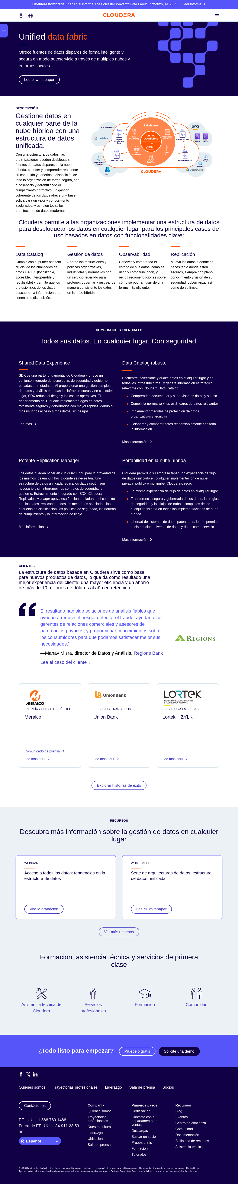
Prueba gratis (142, 1142)
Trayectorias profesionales (75, 1087)
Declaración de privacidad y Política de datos (116, 1168)
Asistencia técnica (189, 1147)
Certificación (141, 1111)
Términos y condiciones (82, 1168)
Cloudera (129, 473)
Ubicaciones (97, 1139)
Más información (137, 442)
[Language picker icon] (30, 16)
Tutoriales (139, 1154)
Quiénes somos (32, 1087)
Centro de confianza (190, 1123)
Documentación (187, 1135)
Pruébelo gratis (137, 1051)
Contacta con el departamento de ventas (144, 1121)
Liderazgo (113, 1087)
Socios (168, 1087)
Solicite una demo (179, 1051)
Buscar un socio (144, 1136)
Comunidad (184, 1129)
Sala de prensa (142, 1087)
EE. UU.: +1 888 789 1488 (42, 1120)
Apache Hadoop (26, 1171)
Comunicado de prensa (43, 751)
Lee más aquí (35, 759)
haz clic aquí (191, 1171)
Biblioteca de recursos (192, 1141)
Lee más (28, 424)
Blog (178, 1111)
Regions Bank (148, 653)
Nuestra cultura (99, 1127)
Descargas (140, 1130)
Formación (140, 1148)
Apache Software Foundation (117, 1171)
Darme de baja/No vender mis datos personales (161, 1168)
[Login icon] (21, 16)
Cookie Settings (193, 1168)
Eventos (181, 1117)
